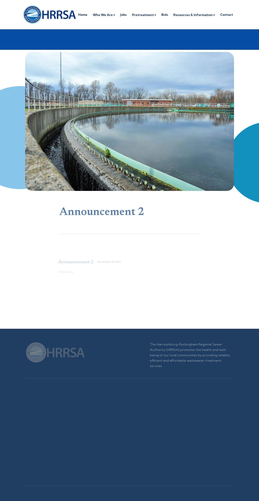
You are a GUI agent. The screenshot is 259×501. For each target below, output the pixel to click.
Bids (164, 15)
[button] (104, 15)
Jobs (123, 15)
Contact (226, 15)
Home (82, 15)
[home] (49, 14)
